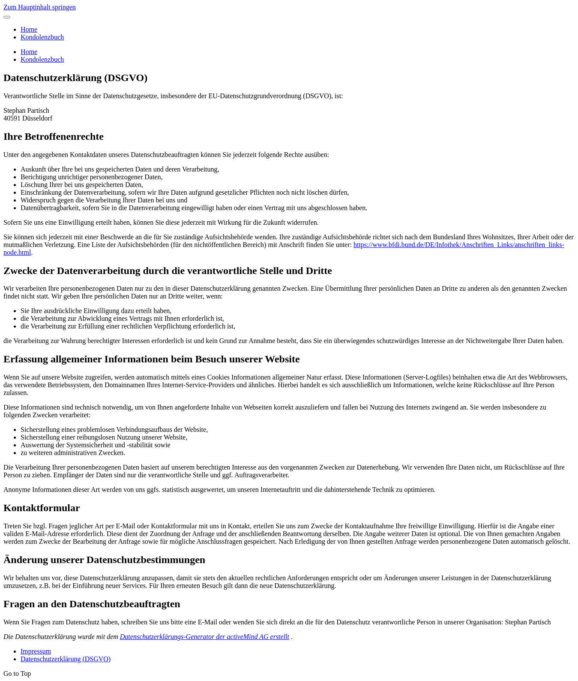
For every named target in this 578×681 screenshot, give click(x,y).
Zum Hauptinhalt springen (39, 7)
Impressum (36, 651)
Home (29, 29)
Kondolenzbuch (42, 37)
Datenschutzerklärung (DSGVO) (66, 659)
